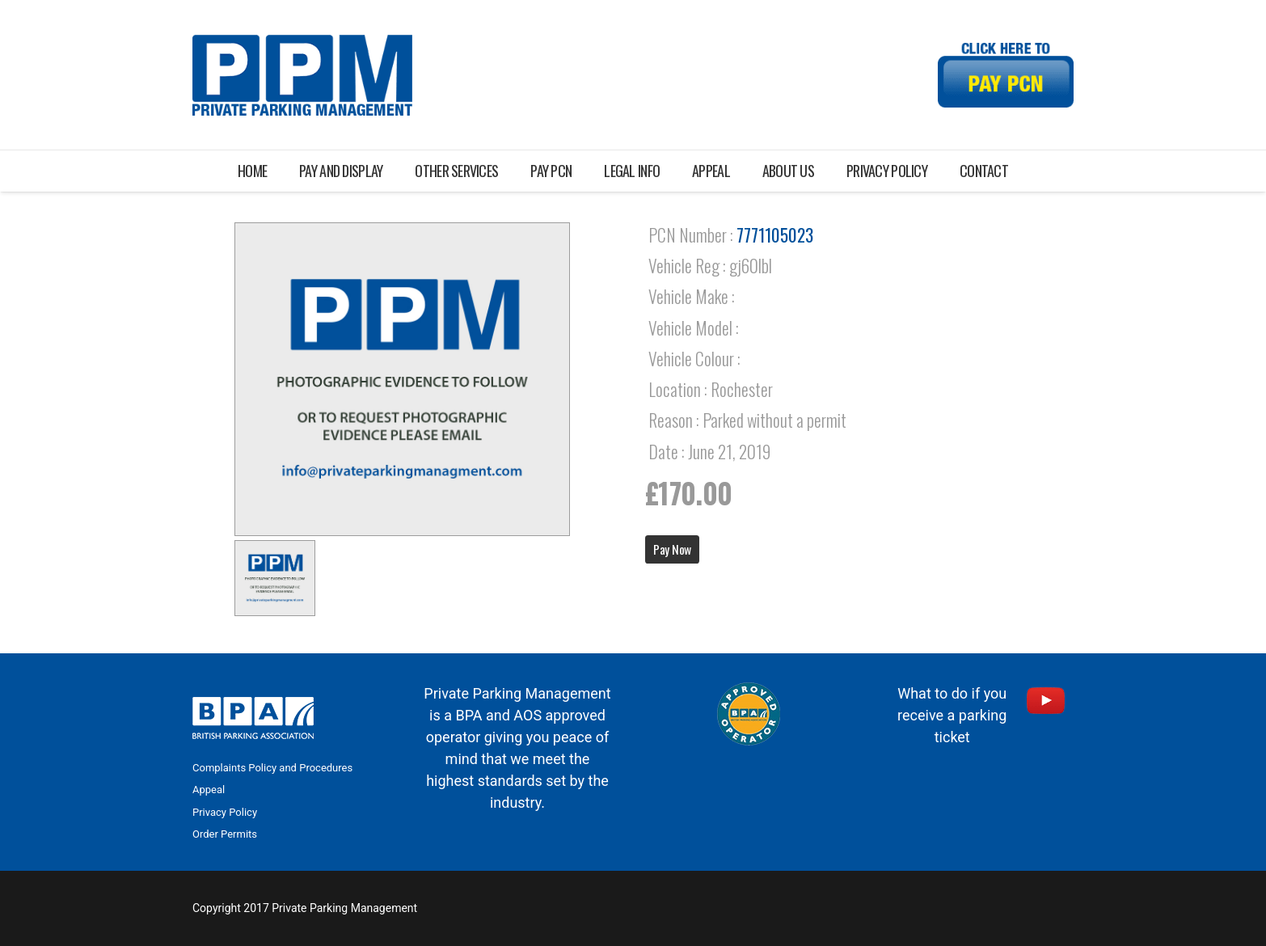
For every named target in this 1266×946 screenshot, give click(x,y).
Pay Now (672, 549)
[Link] (302, 75)
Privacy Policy (224, 812)
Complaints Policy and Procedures (272, 768)
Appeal (208, 789)
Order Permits (224, 834)
